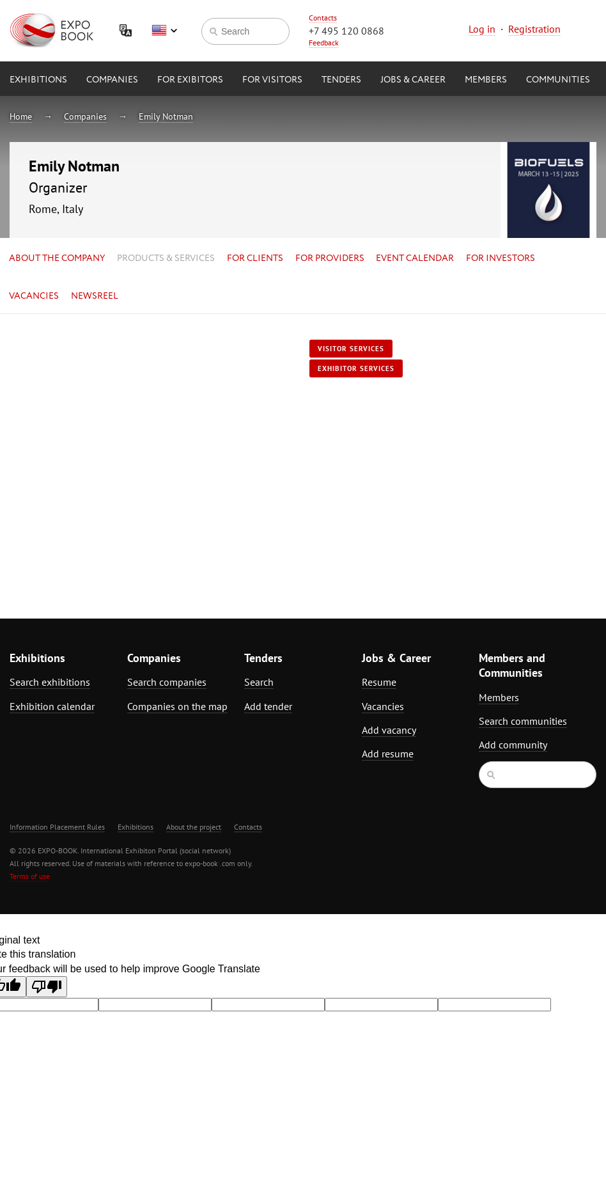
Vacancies (34, 296)
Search (259, 681)
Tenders (341, 80)
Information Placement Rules (57, 827)
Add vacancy (389, 729)
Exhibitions (38, 80)
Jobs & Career (413, 80)
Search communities (523, 721)
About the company (57, 258)
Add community (513, 744)
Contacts (323, 17)
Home (21, 116)
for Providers (329, 258)
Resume (379, 681)
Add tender (268, 706)
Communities (558, 80)
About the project (193, 827)
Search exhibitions (50, 681)
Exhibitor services (356, 368)
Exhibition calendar (52, 706)
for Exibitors (190, 80)
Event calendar (415, 258)
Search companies (166, 681)
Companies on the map (177, 706)
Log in (482, 28)
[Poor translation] (46, 986)
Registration (534, 28)
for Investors (500, 258)
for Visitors (272, 80)
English (164, 30)
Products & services (166, 258)
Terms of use (30, 876)
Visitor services (351, 348)
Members (486, 80)
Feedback (324, 42)
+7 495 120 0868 (346, 30)
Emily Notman (166, 116)
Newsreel (94, 296)
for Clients (255, 258)
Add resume (388, 753)
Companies (112, 80)
